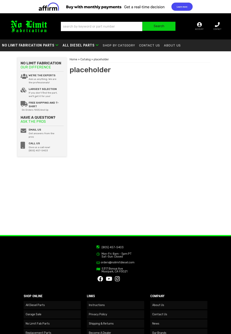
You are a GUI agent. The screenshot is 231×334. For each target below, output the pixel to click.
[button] (118, 26)
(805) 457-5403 (113, 247)
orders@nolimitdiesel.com (117, 262)
